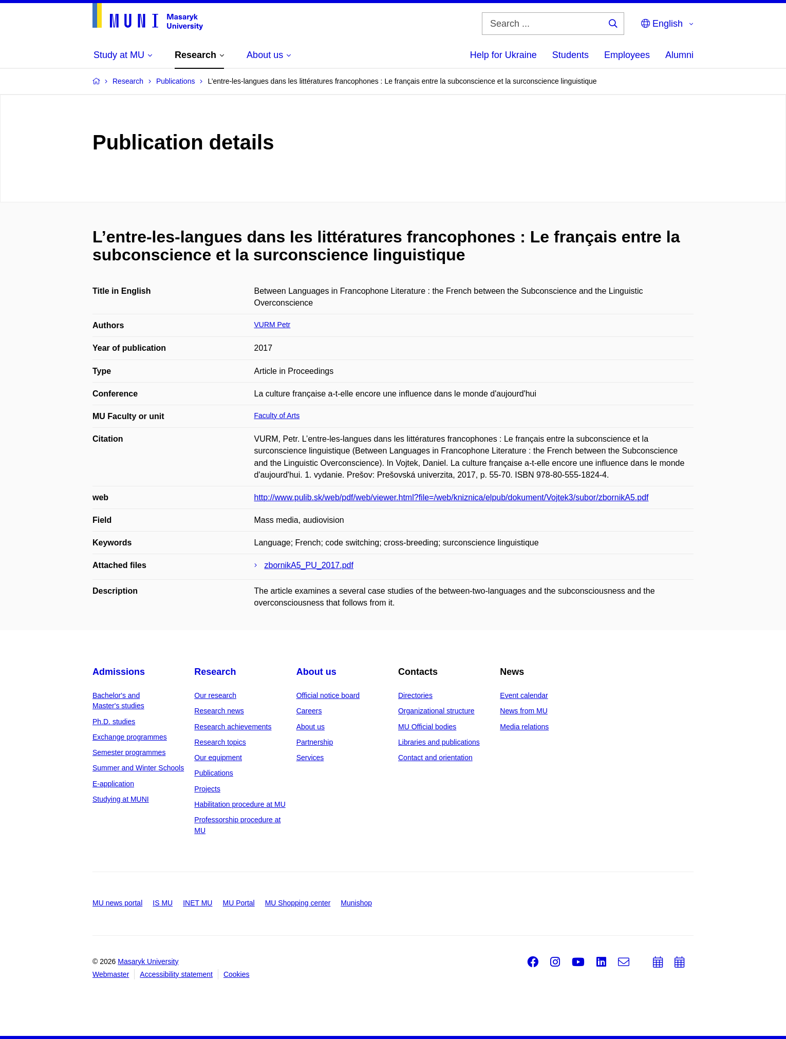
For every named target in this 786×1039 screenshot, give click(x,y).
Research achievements (232, 727)
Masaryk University (148, 961)
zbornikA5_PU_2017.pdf (309, 565)
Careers (309, 711)
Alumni (679, 55)
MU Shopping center (298, 903)
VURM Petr (272, 324)
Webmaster (110, 974)
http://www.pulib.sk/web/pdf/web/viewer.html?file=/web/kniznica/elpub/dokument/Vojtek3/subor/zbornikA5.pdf (451, 497)
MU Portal (238, 903)
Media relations (524, 727)
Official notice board (328, 695)
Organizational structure (436, 711)
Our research (215, 695)
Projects (207, 789)
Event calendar (524, 695)
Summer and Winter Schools (138, 768)
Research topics (220, 742)
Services (310, 757)
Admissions (118, 672)
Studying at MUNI (120, 799)
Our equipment (218, 757)
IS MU (163, 903)
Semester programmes (128, 752)
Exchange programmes (129, 737)
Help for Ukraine (503, 55)
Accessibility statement (176, 974)
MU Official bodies (427, 727)
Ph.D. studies (113, 721)
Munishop (356, 903)
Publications (213, 773)
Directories (415, 695)
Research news (219, 711)
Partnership (314, 742)
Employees (627, 55)
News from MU (524, 711)
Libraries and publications (439, 742)
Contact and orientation (435, 757)
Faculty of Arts (277, 415)
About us (316, 672)
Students (570, 55)
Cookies (236, 974)
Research (215, 672)
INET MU (197, 903)
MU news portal (117, 903)
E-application (113, 784)
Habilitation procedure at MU (239, 804)
